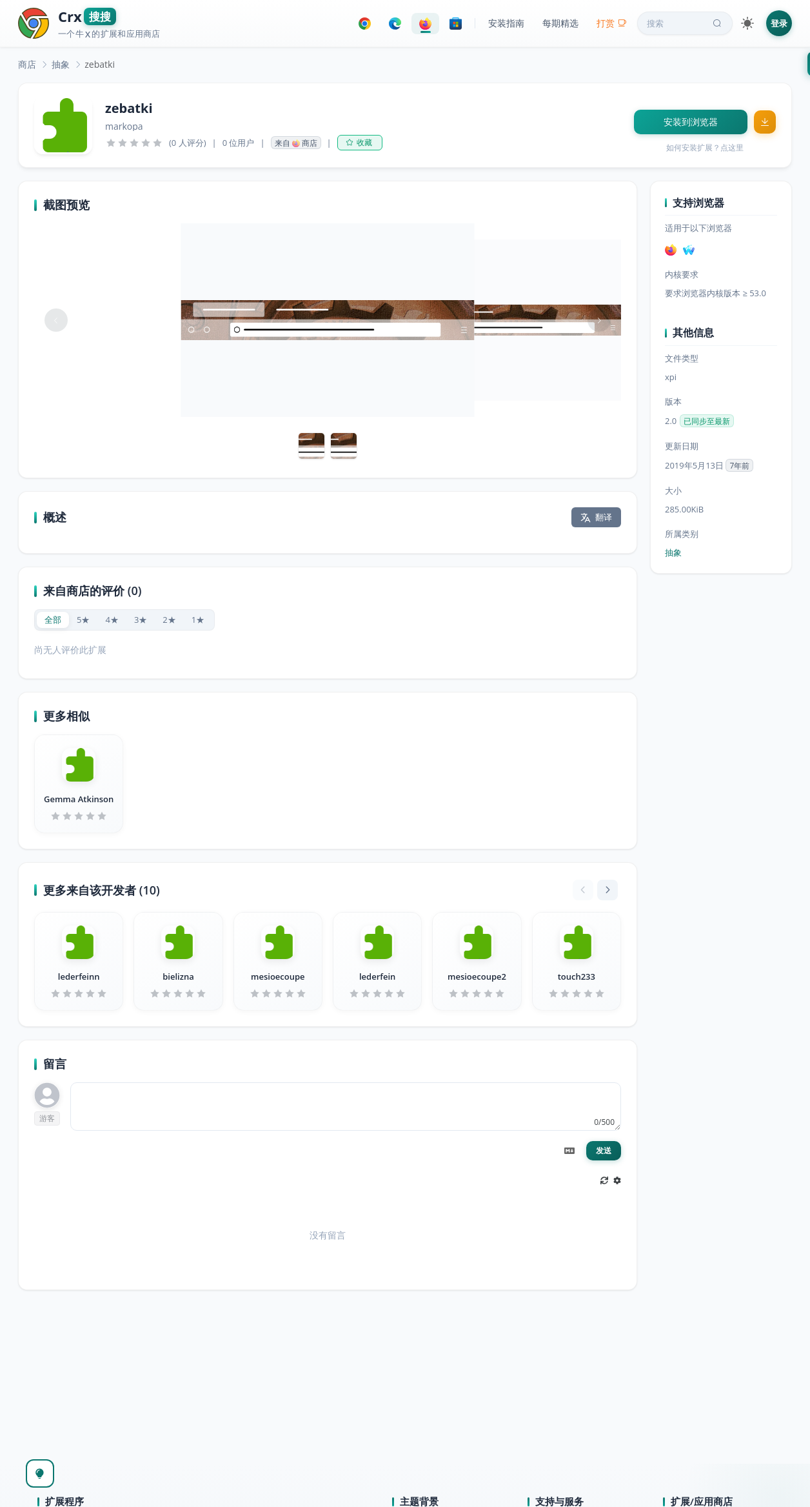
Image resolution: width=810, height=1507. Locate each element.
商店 (27, 64)
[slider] (134, 142)
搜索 (685, 23)
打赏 (612, 23)
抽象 (61, 64)
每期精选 (560, 23)
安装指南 (506, 23)
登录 (779, 23)
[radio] (53, 620)
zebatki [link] (99, 64)
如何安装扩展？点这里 (705, 147)
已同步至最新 (707, 421)
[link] (27, 64)
